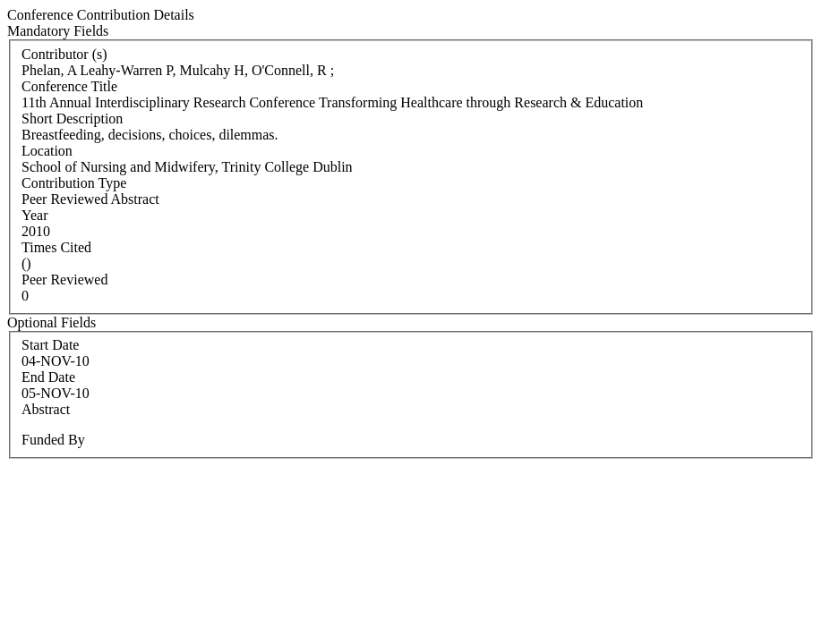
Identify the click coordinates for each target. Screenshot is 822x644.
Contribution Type (73, 183)
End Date (48, 377)
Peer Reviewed (64, 279)
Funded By (53, 439)
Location (47, 150)
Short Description (72, 118)
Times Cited (56, 247)
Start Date (50, 344)
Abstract (45, 409)
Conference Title (69, 86)
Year (34, 215)
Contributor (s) (64, 54)
